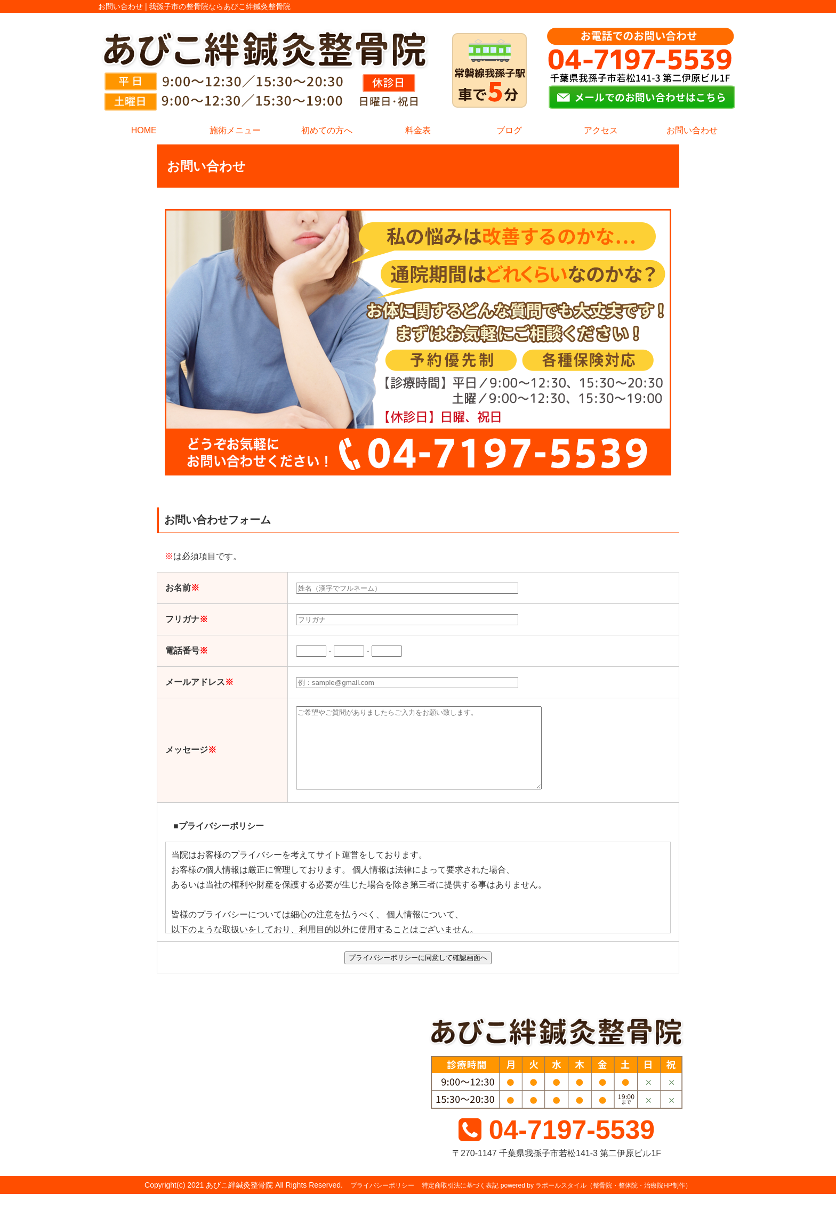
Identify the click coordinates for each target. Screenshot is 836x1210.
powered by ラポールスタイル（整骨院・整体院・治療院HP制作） (596, 1201)
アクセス (601, 130)
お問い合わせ (692, 130)
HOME (144, 130)
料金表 (418, 130)
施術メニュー (235, 130)
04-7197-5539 (557, 1146)
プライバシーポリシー (382, 1201)
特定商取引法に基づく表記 (460, 1201)
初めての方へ (326, 130)
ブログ (509, 130)
